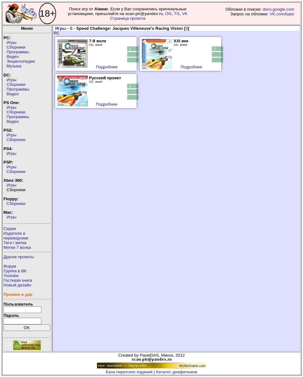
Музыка (14, 66)
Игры (11, 42)
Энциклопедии (21, 61)
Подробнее (107, 67)
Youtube (10, 275)
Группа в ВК (14, 271)
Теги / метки (15, 242)
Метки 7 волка (17, 247)
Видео (13, 56)
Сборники (16, 47)
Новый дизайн (17, 285)
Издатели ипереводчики (15, 235)
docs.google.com (278, 9)
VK (185, 13)
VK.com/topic (281, 14)
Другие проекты (18, 256)
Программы (18, 52)
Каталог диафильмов (176, 371)
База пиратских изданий (129, 371)
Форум (9, 266)
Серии (9, 228)
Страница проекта (127, 18)
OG (168, 13)
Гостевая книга (17, 280)
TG (177, 13)
